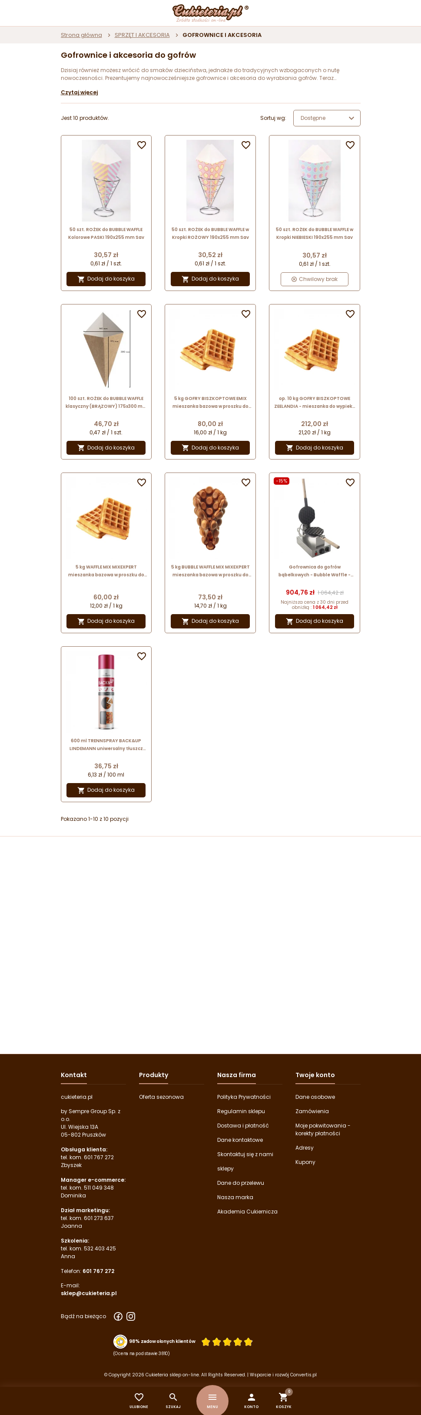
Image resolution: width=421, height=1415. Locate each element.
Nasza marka (235, 1197)
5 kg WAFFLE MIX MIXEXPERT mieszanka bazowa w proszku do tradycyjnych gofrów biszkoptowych (106, 571)
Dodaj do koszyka (106, 279)
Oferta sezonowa (161, 1097)
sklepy (225, 1168)
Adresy (304, 1147)
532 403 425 (100, 1248)
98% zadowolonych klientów (162, 1341)
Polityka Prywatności (244, 1097)
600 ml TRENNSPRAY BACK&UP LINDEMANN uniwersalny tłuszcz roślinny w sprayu (106, 745)
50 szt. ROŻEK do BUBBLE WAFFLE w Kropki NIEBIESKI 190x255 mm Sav (314, 233)
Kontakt (74, 1075)
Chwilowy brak (315, 279)
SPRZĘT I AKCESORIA (142, 35)
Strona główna (81, 35)
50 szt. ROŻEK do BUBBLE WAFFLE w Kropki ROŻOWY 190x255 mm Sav (210, 233)
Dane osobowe (315, 1097)
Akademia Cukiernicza (247, 1211)
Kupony (305, 1162)
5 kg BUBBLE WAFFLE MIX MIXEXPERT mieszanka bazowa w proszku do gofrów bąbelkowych (210, 571)
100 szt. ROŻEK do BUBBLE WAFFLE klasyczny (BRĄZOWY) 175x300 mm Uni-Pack (106, 402)
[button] (251, 1401)
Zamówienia (312, 1111)
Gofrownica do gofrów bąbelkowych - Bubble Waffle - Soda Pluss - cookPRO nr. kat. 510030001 (314, 571)
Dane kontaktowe (240, 1140)
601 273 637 (99, 1218)
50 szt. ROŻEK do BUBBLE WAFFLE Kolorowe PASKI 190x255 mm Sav (106, 233)
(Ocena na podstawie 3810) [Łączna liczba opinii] (141, 1353)
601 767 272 (99, 1157)
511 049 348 (99, 1187)
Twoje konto (315, 1075)
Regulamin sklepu (241, 1111)
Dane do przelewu (240, 1183)
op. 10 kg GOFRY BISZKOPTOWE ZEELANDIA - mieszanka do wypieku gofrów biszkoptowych (314, 402)
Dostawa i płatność (243, 1125)
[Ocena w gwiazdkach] (226, 1341)
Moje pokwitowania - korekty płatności (323, 1129)
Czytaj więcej (79, 92)
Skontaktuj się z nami (245, 1154)
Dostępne (329, 118)
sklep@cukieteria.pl (89, 1293)
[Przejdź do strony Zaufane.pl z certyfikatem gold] (120, 1341)
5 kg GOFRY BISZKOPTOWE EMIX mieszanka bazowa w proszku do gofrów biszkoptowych (210, 402)
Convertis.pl (303, 1375)
